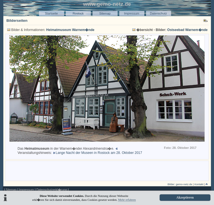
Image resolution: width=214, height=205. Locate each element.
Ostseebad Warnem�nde (187, 30)
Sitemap (104, 13)
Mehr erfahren (127, 199)
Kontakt (199, 184)
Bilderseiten (17, 20)
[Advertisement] (107, 170)
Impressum (131, 13)
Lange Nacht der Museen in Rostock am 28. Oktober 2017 (99, 153)
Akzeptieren (185, 197)
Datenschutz (158, 13)
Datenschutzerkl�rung (51, 189)
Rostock (78, 13)
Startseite (51, 13)
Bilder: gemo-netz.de (179, 184)
